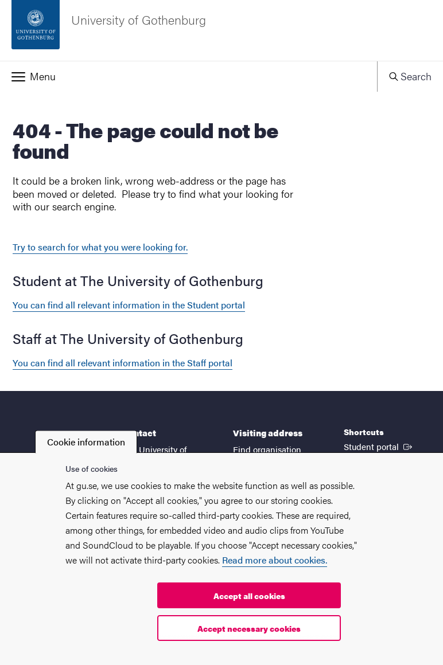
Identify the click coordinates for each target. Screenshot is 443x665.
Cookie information (86, 441)
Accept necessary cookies (249, 628)
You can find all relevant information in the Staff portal (122, 362)
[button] (188, 76)
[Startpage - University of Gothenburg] (221, 30)
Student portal (379, 446)
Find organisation (267, 449)
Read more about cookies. (274, 559)
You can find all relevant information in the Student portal (129, 304)
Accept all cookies (249, 595)
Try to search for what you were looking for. (100, 246)
